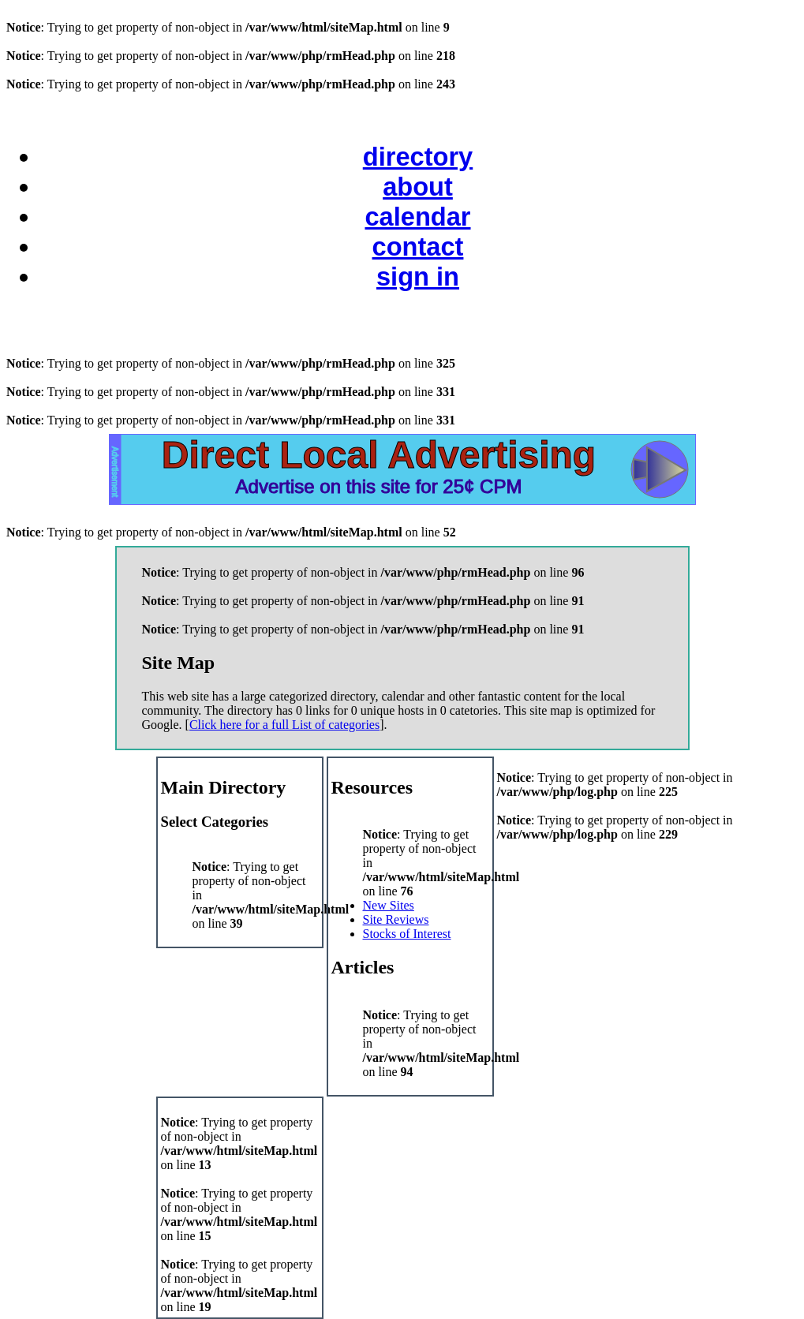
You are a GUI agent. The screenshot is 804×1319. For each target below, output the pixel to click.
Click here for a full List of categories (284, 724)
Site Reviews (396, 919)
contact (418, 246)
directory (418, 156)
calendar (417, 216)
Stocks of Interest (407, 933)
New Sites (388, 905)
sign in (417, 276)
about (418, 186)
